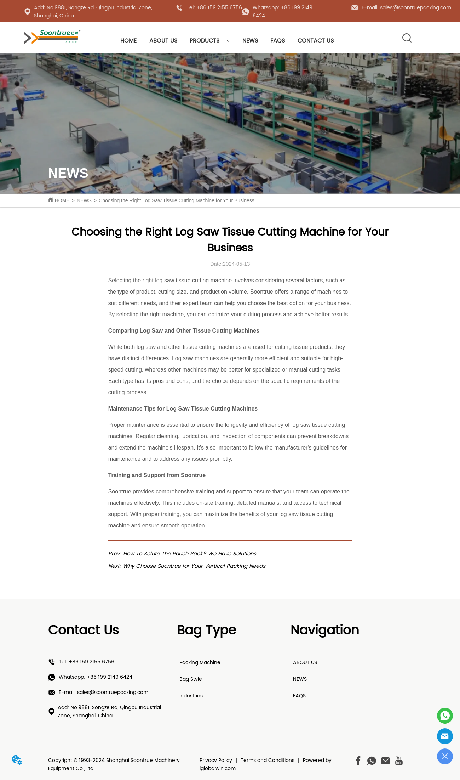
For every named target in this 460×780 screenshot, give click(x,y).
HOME (128, 40)
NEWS (250, 40)
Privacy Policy (216, 760)
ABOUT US (163, 40)
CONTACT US (316, 40)
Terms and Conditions (267, 760)
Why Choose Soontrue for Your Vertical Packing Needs (194, 566)
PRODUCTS (210, 40)
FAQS (277, 40)
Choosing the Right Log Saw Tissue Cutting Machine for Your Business (176, 200)
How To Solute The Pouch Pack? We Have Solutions (189, 553)
